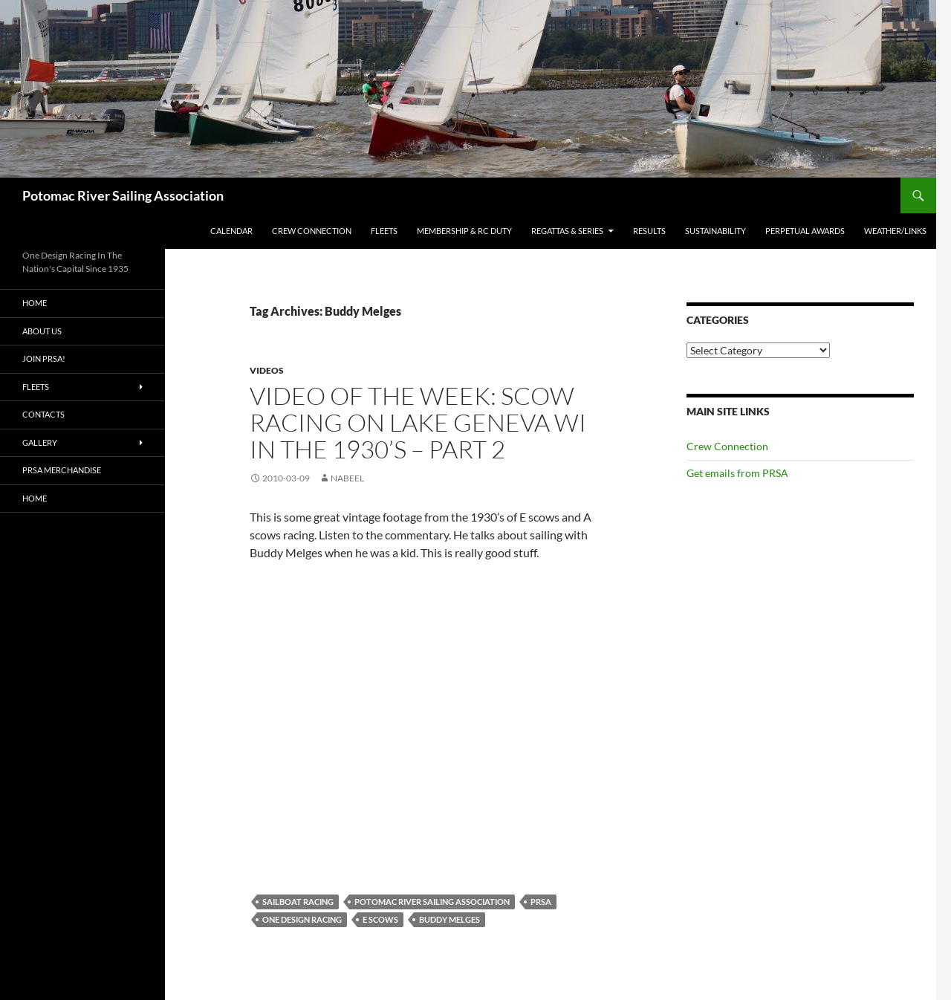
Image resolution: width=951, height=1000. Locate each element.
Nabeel (347, 478)
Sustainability (715, 231)
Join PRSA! (43, 358)
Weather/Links (895, 231)
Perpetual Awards (805, 231)
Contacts (43, 414)
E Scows (380, 919)
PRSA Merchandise (61, 470)
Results (649, 231)
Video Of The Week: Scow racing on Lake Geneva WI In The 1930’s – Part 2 (418, 422)
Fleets (384, 231)
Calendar (231, 231)
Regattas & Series (567, 231)
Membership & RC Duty (464, 231)
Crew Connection (311, 231)
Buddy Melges (449, 919)
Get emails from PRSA (737, 473)
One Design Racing (302, 919)
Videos (267, 370)
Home (34, 303)
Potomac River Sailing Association (123, 195)
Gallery (39, 442)
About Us (42, 331)
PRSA (540, 901)
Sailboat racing (298, 901)
